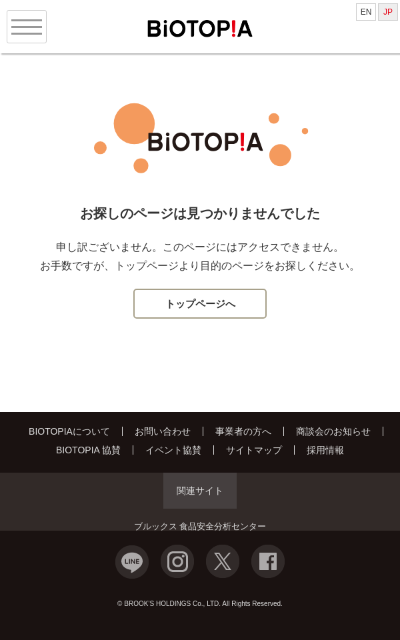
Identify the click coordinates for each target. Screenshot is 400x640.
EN (366, 12)
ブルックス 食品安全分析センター (200, 526)
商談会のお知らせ (333, 431)
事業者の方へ (243, 431)
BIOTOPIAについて (69, 431)
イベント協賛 (173, 450)
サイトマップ (254, 450)
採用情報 (325, 450)
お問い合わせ (163, 431)
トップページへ (200, 303)
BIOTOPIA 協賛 (88, 450)
